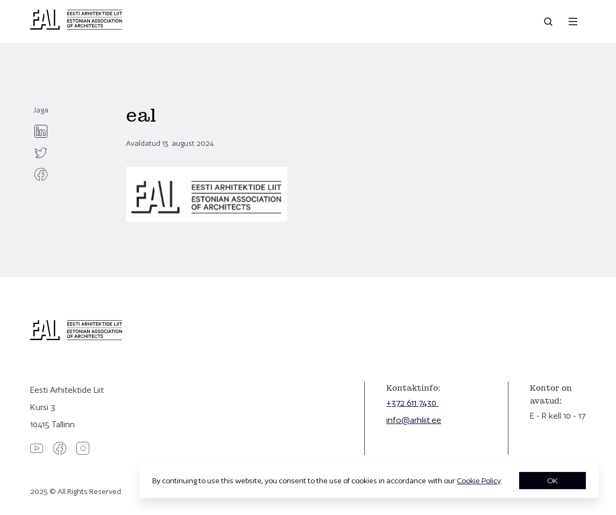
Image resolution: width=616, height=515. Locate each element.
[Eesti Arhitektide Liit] (76, 27)
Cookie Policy (478, 480)
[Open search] (549, 21)
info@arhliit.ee (413, 420)
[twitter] (41, 153)
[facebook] (41, 174)
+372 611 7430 (412, 403)
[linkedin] (41, 131)
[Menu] (573, 21)
